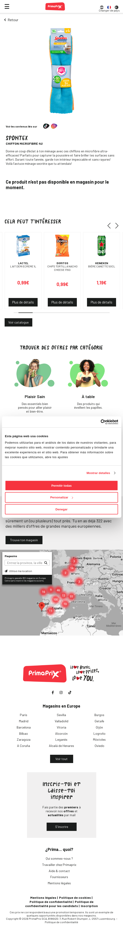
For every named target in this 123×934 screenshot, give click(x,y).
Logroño (99, 733)
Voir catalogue (18, 322)
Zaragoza (23, 739)
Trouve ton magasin (24, 540)
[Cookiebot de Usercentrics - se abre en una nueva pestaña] (98, 421)
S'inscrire (61, 827)
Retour (13, 19)
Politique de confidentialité (51, 902)
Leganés (61, 739)
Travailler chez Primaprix (59, 865)
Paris (23, 715)
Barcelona (24, 727)
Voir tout (61, 759)
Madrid (23, 721)
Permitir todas (61, 485)
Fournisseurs (59, 877)
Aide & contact (59, 871)
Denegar (61, 509)
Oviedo (99, 746)
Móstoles (99, 739)
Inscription (89, 906)
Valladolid (61, 721)
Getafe (99, 721)
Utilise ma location (18, 571)
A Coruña (23, 746)
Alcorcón (61, 733)
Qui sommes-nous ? (59, 858)
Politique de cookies (75, 897)
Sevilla (61, 715)
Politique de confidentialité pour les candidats (59, 904)
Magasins (11, 556)
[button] (111, 226)
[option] (102, 6)
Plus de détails (23, 302)
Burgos (99, 715)
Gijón (99, 727)
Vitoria (61, 727)
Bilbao (23, 733)
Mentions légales (59, 883)
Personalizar (61, 497)
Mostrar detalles (98, 472)
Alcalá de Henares (61, 746)
